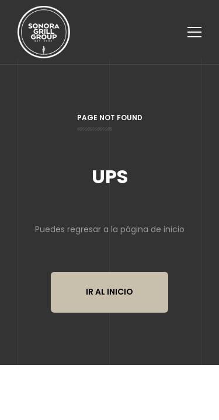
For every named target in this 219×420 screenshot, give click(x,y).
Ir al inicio (109, 292)
